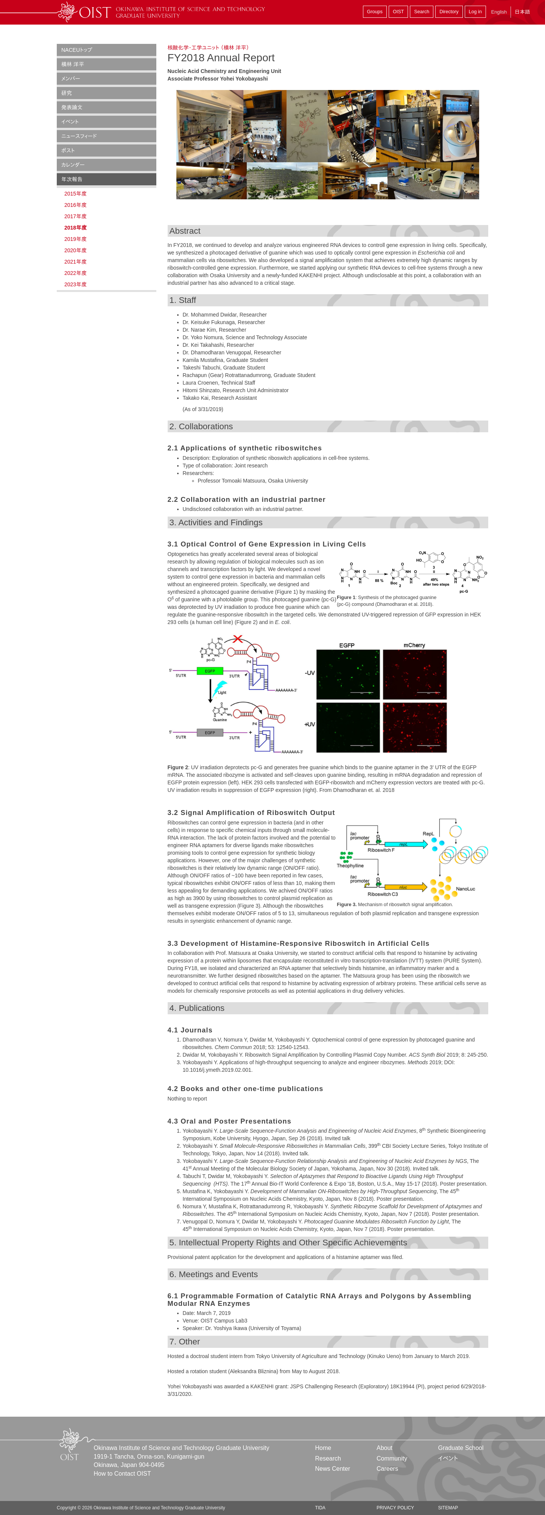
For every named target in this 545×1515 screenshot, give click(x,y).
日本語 (522, 12)
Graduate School (460, 1448)
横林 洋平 (72, 64)
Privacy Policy (395, 1507)
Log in (475, 11)
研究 (66, 93)
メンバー (70, 79)
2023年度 (75, 284)
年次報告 (72, 179)
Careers (387, 1468)
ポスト (68, 150)
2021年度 (75, 262)
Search (421, 11)
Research (328, 1458)
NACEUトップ (76, 50)
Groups (375, 11)
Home (323, 1448)
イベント (70, 122)
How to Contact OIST (122, 1473)
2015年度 (75, 194)
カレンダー (73, 165)
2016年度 (75, 205)
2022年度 (75, 273)
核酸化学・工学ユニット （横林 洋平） (208, 48)
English (499, 12)
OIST (398, 11)
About (384, 1448)
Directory (448, 11)
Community (392, 1458)
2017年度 (75, 216)
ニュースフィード (79, 136)
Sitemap (448, 1507)
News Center (332, 1468)
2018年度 (75, 228)
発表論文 (72, 107)
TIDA (320, 1507)
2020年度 (75, 250)
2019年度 (75, 239)
